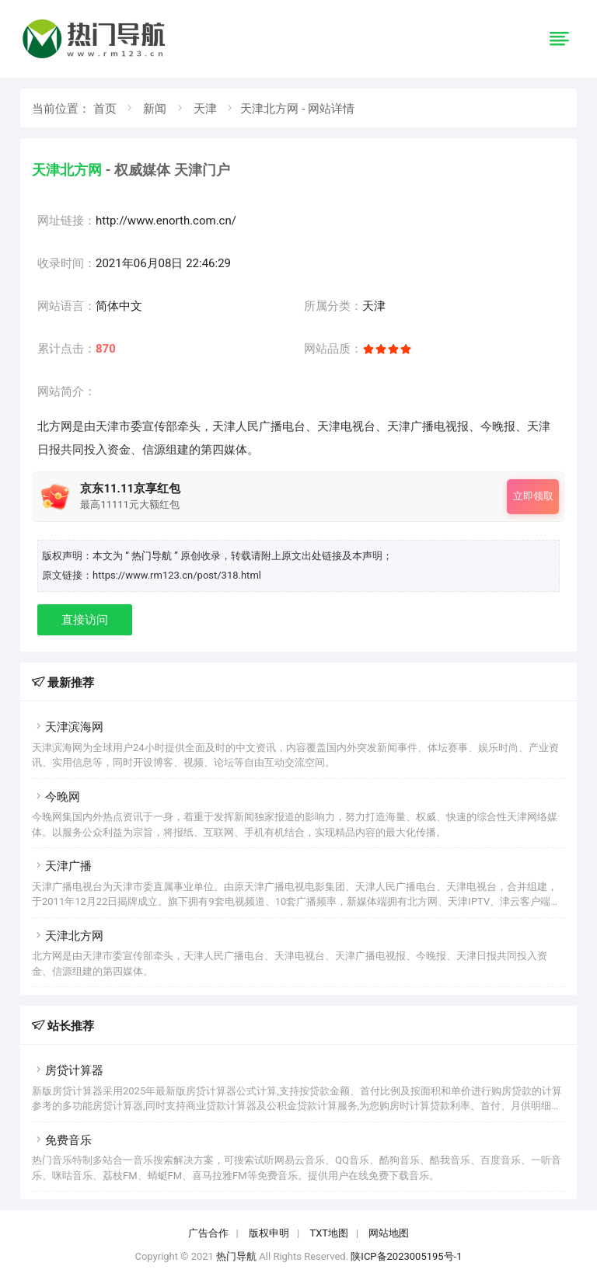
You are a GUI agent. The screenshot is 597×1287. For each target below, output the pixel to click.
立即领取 (533, 496)
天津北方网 (67, 936)
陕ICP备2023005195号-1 (406, 1256)
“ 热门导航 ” (152, 556)
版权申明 (269, 1233)
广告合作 (208, 1233)
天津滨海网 (67, 727)
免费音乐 (62, 1140)
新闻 (154, 109)
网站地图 (388, 1233)
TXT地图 (328, 1233)
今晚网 (56, 797)
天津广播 (62, 866)
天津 (205, 109)
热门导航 (236, 1256)
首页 (105, 109)
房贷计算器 (67, 1070)
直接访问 (84, 620)
